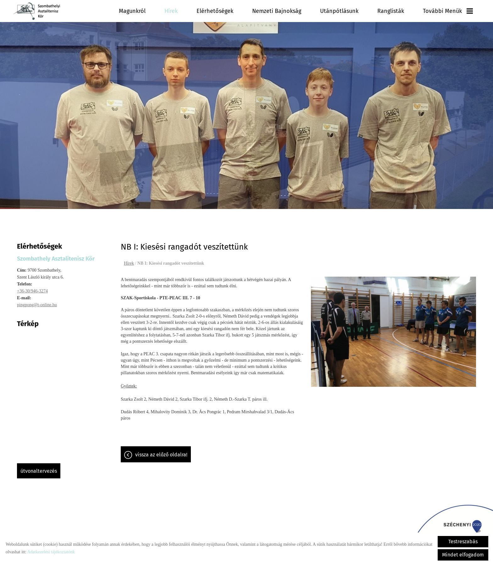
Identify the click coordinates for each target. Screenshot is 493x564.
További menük (452, 11)
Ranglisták (401, 11)
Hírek (210, 11)
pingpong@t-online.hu (37, 301)
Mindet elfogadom (463, 555)
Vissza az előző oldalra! (161, 451)
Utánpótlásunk (356, 11)
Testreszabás (463, 541)
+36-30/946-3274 (32, 287)
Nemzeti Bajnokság (302, 11)
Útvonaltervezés (38, 468)
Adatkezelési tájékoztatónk (51, 552)
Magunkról (175, 11)
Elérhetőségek (249, 11)
